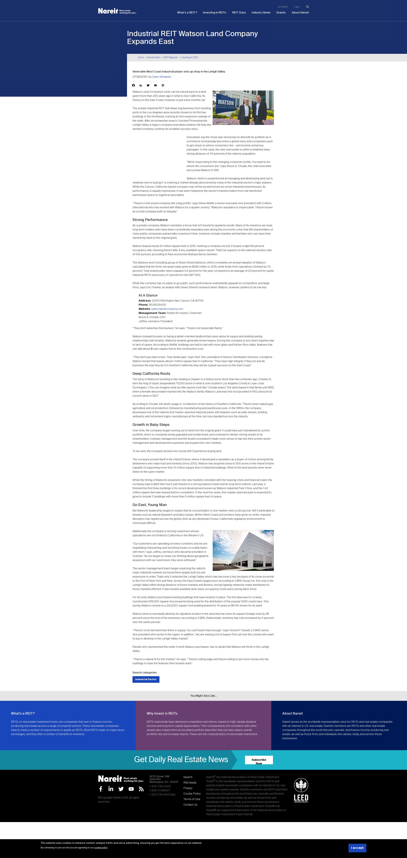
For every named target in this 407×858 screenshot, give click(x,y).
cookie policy (100, 848)
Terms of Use (191, 799)
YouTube (131, 789)
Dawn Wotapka (161, 77)
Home (141, 57)
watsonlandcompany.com (167, 309)
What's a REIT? (187, 12)
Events (281, 12)
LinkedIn (111, 789)
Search (187, 777)
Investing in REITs (214, 12)
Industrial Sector (146, 679)
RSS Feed (141, 789)
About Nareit (300, 12)
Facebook (100, 789)
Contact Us (190, 804)
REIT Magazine (171, 57)
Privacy (187, 788)
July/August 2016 (189, 57)
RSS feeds (189, 782)
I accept (357, 848)
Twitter (121, 789)
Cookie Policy (192, 793)
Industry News (261, 12)
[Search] (307, 6)
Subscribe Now (259, 761)
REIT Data (239, 12)
